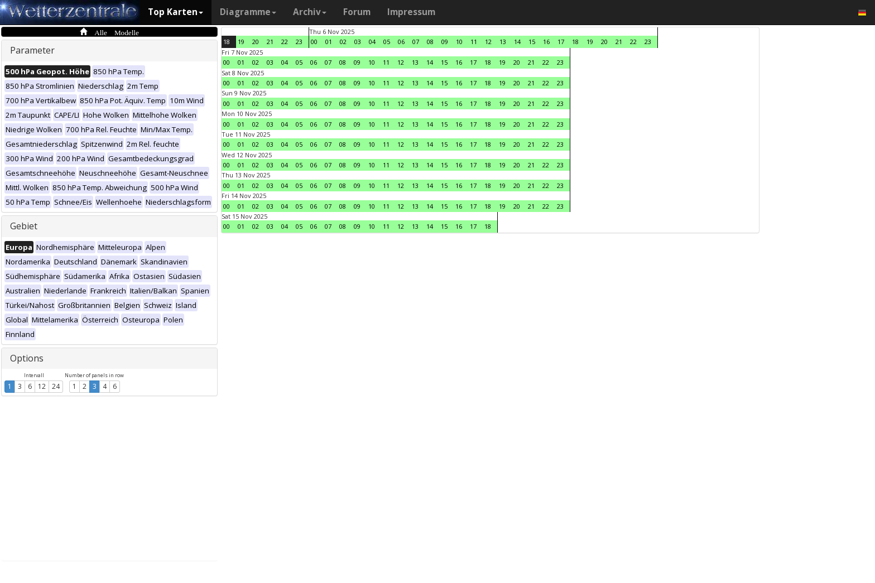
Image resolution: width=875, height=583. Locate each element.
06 (401, 41)
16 (546, 41)
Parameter (32, 50)
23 (299, 41)
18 (226, 41)
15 (531, 41)
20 (255, 41)
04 (372, 41)
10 (459, 41)
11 (473, 41)
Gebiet (23, 226)
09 (444, 41)
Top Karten (175, 12)
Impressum (411, 12)
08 (430, 41)
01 (328, 41)
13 (502, 41)
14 (517, 41)
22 (284, 41)
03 (357, 41)
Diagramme (248, 12)
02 (343, 41)
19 (241, 41)
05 (386, 41)
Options (27, 358)
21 (270, 41)
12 (42, 386)
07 (415, 41)
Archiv (309, 12)
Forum (357, 12)
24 (56, 386)
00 (314, 41)
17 (560, 41)
